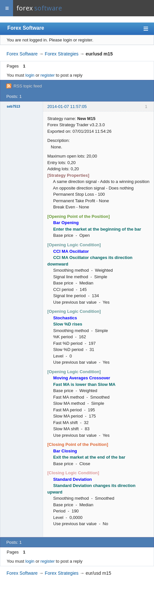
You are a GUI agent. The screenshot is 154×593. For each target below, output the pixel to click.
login (29, 75)
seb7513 (13, 106)
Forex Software (26, 28)
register (47, 75)
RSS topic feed (27, 86)
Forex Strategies (61, 53)
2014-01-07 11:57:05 (67, 106)
